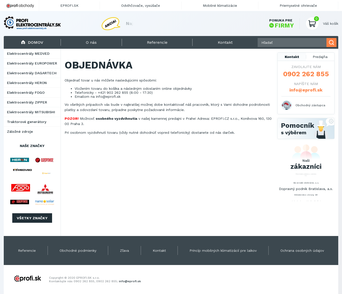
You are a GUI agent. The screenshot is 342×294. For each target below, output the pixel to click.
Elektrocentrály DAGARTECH (32, 73)
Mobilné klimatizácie (220, 6)
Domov (32, 42)
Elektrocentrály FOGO (26, 92)
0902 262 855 (306, 74)
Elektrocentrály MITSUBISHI (31, 112)
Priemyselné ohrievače (298, 6)
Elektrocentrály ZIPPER (27, 102)
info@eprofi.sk (108, 96)
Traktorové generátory (26, 122)
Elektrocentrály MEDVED (28, 54)
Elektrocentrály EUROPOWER (32, 63)
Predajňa (320, 57)
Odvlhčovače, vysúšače (140, 6)
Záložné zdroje (20, 132)
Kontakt (292, 57)
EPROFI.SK (69, 6)
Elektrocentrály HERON (27, 83)
